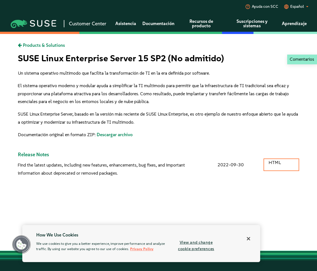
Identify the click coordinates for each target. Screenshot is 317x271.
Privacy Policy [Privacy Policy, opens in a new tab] (141, 249)
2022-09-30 (231, 164)
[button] (21, 244)
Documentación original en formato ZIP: (57, 134)
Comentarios (302, 59)
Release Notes (33, 155)
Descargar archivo (115, 134)
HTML (275, 162)
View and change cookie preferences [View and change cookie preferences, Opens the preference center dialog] (196, 245)
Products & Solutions (41, 45)
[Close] (248, 239)
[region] (141, 243)
